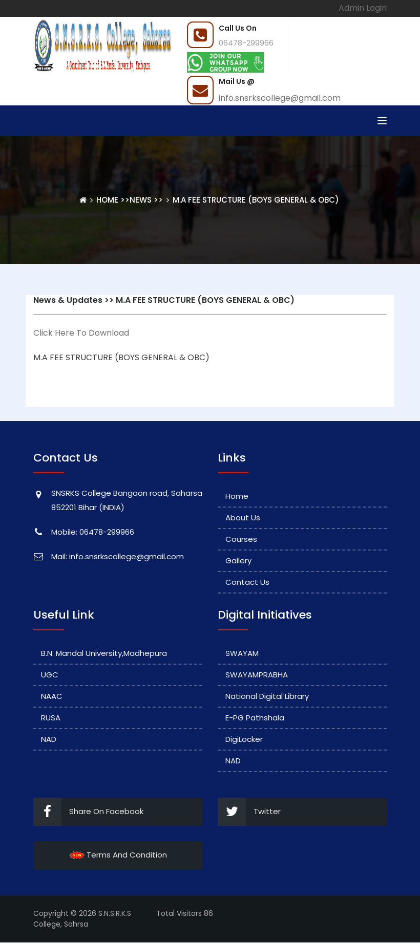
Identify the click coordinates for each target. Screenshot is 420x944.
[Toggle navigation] (382, 120)
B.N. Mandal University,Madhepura (104, 653)
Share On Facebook (88, 812)
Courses (241, 539)
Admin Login (363, 8)
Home (108, 199)
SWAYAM (242, 653)
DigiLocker (244, 739)
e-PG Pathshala (254, 717)
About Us (242, 517)
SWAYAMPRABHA (256, 674)
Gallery (238, 560)
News (141, 199)
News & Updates (67, 300)
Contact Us (247, 582)
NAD (48, 739)
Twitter (249, 812)
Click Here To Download (81, 333)
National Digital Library (267, 696)
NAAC (51, 696)
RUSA (50, 717)
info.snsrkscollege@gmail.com (280, 98)
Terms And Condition (118, 854)
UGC (49, 674)
